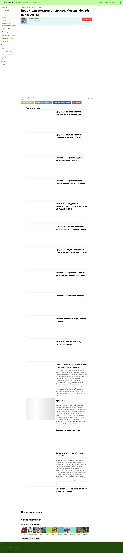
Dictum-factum (34, 18)
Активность (18, 2)
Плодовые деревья (7, 38)
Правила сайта (5, 544)
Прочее (3, 68)
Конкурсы (4, 7)
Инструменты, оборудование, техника (9, 24)
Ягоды (4, 17)
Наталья (24, 531)
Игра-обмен (4, 58)
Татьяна (67, 531)
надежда (73, 531)
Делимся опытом (6, 45)
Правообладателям (15, 544)
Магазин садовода (6, 55)
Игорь (43, 531)
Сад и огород (5, 10)
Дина (55, 531)
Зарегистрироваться (110, 2)
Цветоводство (5, 42)
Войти (101, 2)
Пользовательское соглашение (30, 544)
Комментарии (27, 2)
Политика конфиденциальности (10, 547)
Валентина (30, 531)
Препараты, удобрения (9, 35)
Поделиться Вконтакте (43, 103)
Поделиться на (62, 103)
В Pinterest (77, 103)
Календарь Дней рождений (31, 539)
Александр (36, 531)
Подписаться (87, 19)
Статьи (3, 64)
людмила (86, 531)
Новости (3, 48)
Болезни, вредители (8, 32)
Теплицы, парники (7, 29)
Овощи (4, 14)
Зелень (4, 20)
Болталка (3, 61)
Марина (61, 531)
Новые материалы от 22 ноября (31, 8)
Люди (34, 2)
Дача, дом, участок (6, 51)
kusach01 (49, 531)
